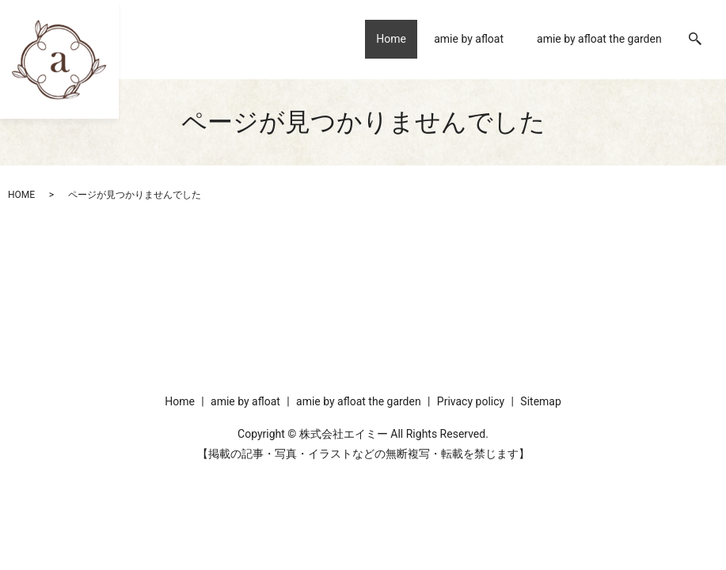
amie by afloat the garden (599, 38)
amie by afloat (469, 38)
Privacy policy (470, 401)
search (695, 39)
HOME (21, 194)
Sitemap (540, 401)
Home (386, 38)
